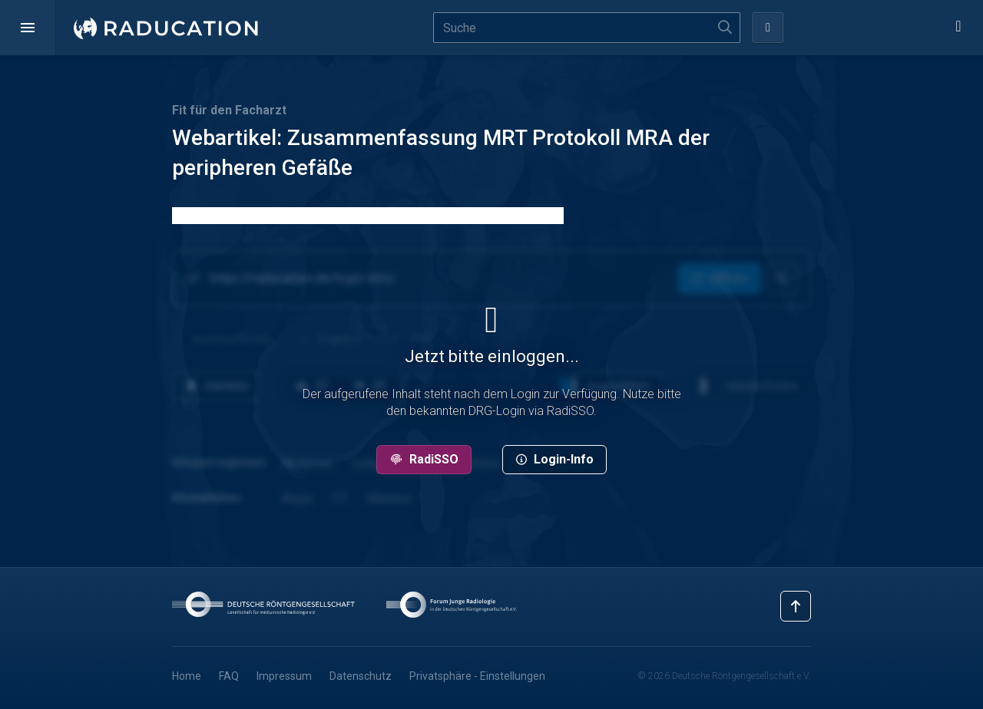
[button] (27, 27)
